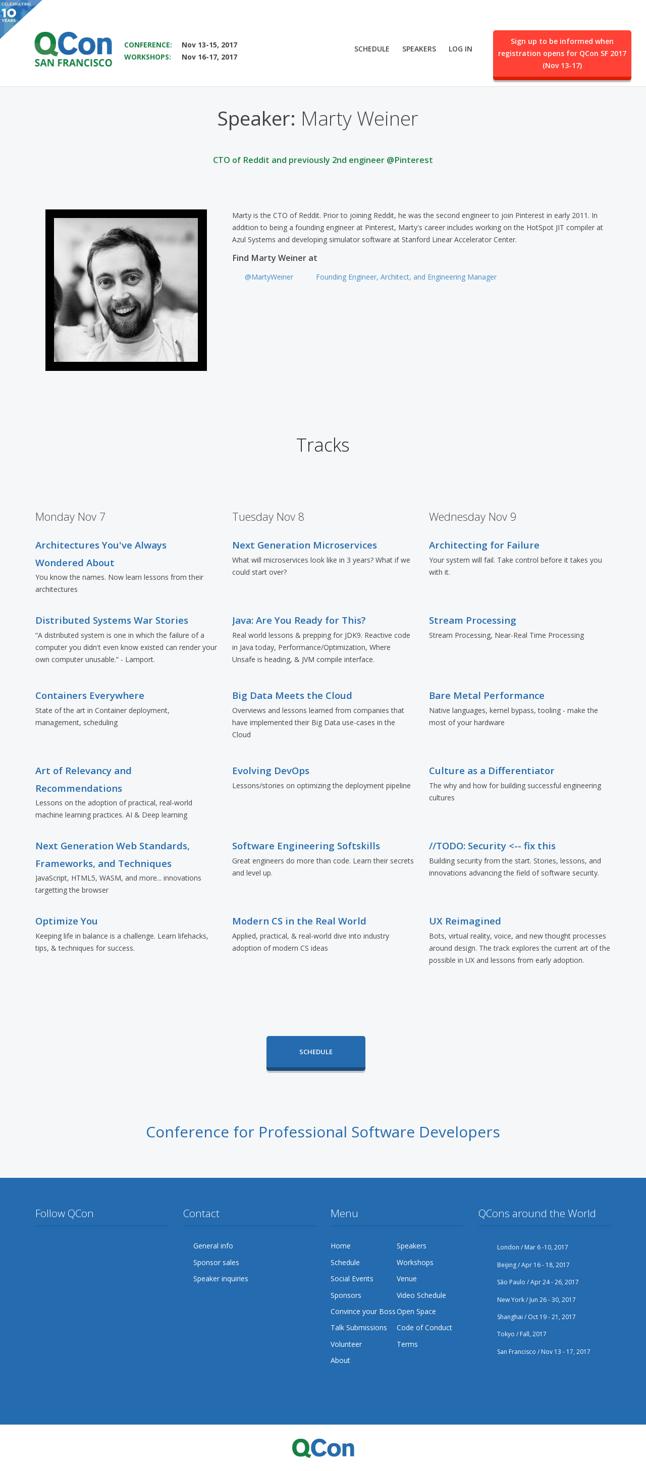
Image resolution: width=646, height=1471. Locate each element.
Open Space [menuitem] (416, 1311)
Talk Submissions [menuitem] (359, 1327)
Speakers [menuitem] (419, 48)
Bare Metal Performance (487, 695)
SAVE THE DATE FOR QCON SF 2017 (190, 30)
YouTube (101, 1246)
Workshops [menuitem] (415, 1262)
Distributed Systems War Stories (111, 620)
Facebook (63, 1246)
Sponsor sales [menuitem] (216, 1262)
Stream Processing (472, 620)
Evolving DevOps (270, 770)
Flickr (120, 1246)
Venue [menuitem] (407, 1278)
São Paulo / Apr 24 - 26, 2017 (528, 1282)
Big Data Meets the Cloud (292, 695)
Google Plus (82, 1246)
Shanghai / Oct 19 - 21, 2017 (527, 1317)
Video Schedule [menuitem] (421, 1295)
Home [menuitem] (341, 1245)
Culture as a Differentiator (492, 770)
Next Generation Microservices (304, 544)
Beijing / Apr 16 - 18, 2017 (524, 1265)
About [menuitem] (340, 1360)
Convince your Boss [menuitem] (363, 1311)
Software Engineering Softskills (306, 845)
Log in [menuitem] (460, 48)
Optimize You (66, 920)
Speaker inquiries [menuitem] (220, 1278)
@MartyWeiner (269, 277)
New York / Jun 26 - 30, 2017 (527, 1299)
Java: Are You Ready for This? (299, 620)
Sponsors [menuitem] (346, 1295)
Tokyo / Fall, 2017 (512, 1334)
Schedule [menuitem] (372, 48)
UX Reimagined (465, 920)
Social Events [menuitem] (352, 1278)
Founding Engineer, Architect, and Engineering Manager (406, 277)
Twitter (43, 1246)
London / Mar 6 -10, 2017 (523, 1247)
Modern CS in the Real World (299, 920)
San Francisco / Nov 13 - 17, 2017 (534, 1351)
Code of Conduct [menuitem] (424, 1327)
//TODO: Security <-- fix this (492, 845)
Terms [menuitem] (407, 1344)
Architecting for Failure (484, 544)
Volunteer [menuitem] (346, 1344)
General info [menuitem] (213, 1245)
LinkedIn (139, 1246)
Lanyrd (43, 1266)
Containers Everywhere (89, 695)
